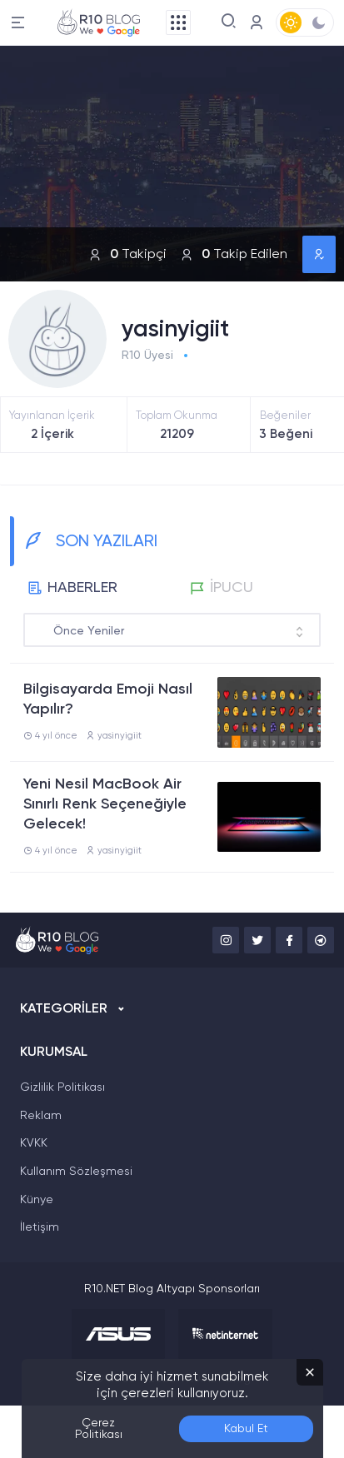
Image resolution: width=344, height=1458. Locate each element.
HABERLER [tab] (72, 588)
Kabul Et (246, 1429)
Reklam (41, 1116)
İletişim (39, 1227)
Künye (36, 1200)
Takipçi (127, 255)
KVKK (33, 1143)
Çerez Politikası (98, 1429)
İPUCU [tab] (221, 588)
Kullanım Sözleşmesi (76, 1171)
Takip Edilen (233, 255)
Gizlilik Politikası (62, 1087)
